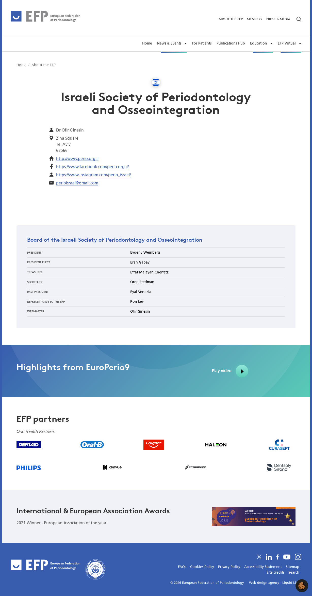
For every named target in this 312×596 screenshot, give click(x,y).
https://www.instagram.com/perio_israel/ (93, 174)
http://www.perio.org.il (77, 158)
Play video (231, 371)
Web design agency (264, 582)
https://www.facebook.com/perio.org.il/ (92, 166)
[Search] (296, 19)
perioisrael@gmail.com (77, 182)
